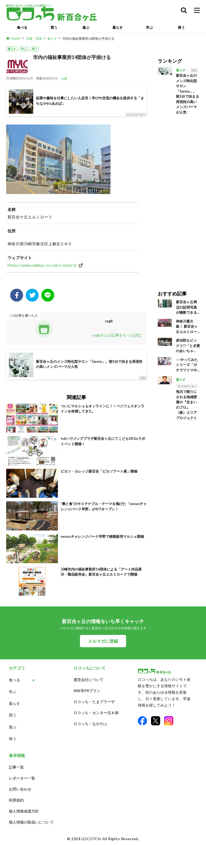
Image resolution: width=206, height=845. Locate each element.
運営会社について (88, 679)
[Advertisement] (179, 198)
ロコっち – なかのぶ (90, 723)
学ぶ (149, 27)
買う (53, 27)
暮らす (117, 27)
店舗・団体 (34, 38)
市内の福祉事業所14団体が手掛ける (88, 38)
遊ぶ (85, 27)
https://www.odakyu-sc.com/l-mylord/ (42, 265)
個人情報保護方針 (24, 811)
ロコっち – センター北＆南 (96, 712)
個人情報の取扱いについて (31, 822)
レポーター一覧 (22, 778)
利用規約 (16, 800)
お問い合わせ (20, 789)
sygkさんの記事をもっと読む (117, 335)
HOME (16, 38)
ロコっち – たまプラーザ (94, 701)
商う (181, 27)
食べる (22, 27)
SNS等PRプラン (86, 690)
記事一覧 (16, 767)
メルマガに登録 (103, 640)
